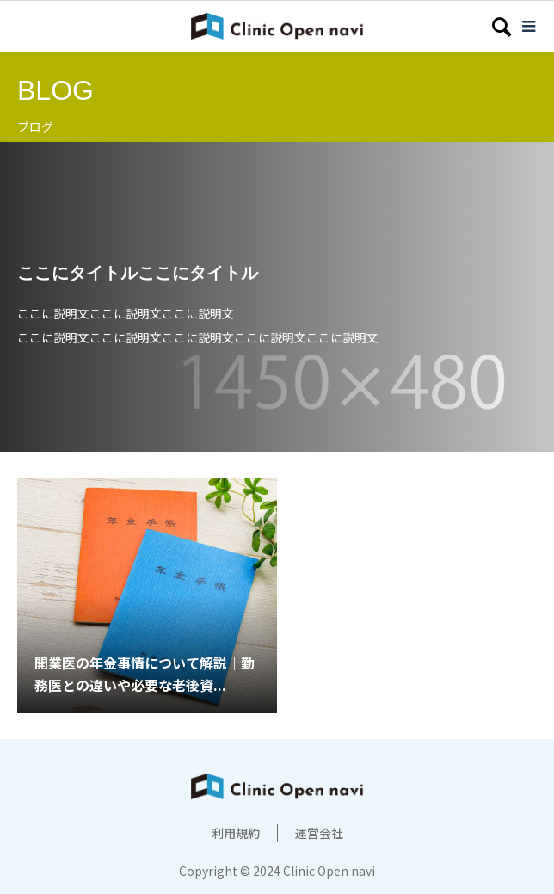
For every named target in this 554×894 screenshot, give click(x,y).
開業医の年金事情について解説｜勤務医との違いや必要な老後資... (144, 673)
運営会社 (319, 833)
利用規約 (236, 833)
